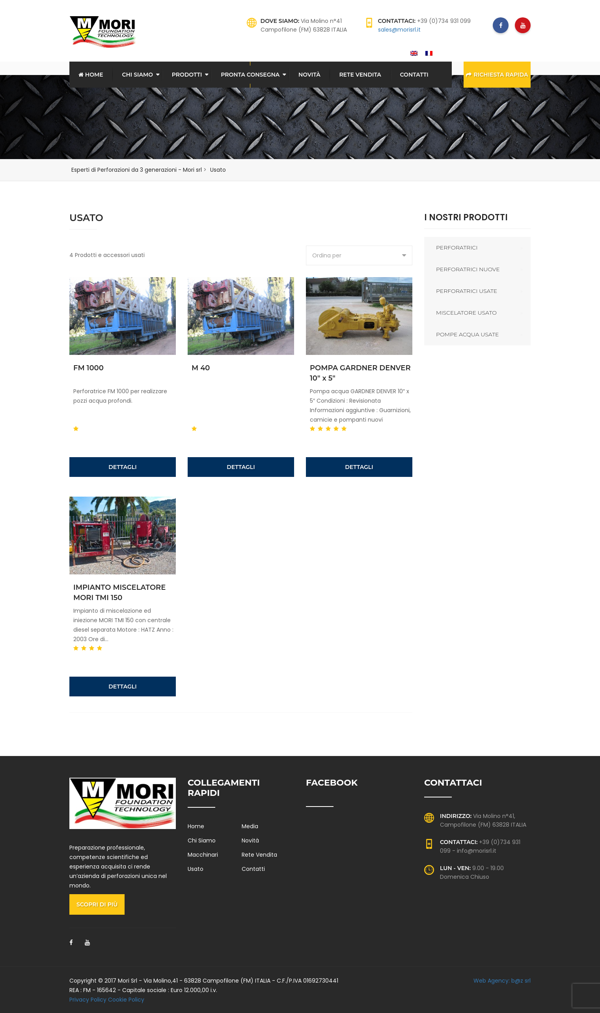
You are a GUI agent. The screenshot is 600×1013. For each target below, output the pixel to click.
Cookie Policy (126, 999)
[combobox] (359, 255)
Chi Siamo (137, 74)
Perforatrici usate (466, 290)
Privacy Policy (87, 999)
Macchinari (203, 854)
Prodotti (187, 74)
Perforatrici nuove (468, 268)
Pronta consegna (250, 74)
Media (250, 826)
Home (90, 74)
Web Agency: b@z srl (502, 980)
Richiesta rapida (497, 74)
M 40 (201, 367)
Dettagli (122, 466)
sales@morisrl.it (399, 30)
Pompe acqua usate (467, 334)
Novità (309, 74)
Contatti (414, 74)
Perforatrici (456, 247)
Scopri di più (96, 904)
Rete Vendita (360, 74)
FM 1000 (88, 367)
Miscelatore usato (466, 312)
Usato (195, 868)
